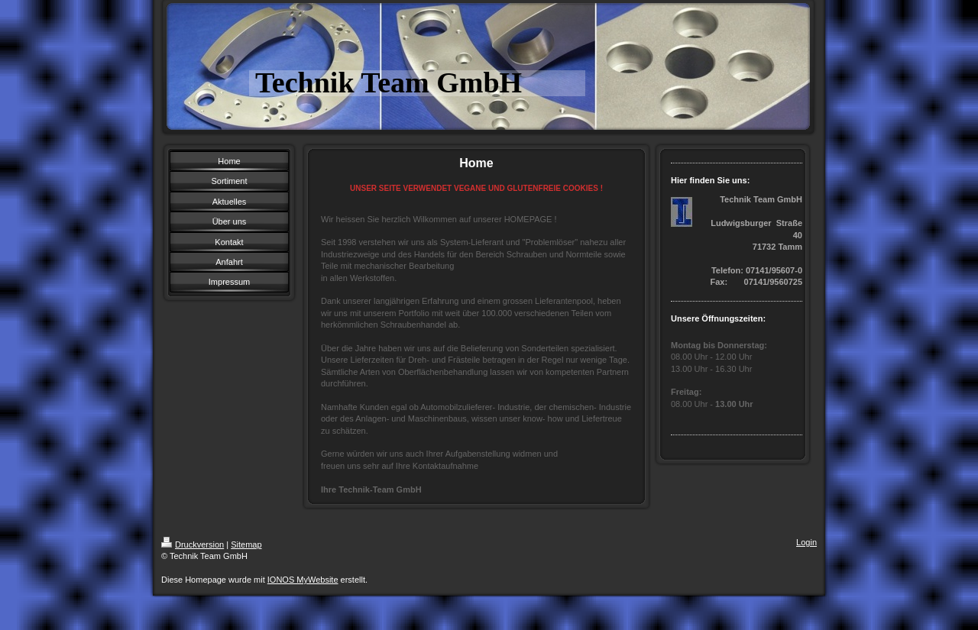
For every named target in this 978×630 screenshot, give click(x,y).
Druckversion (192, 544)
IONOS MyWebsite (302, 579)
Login (806, 542)
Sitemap (246, 544)
